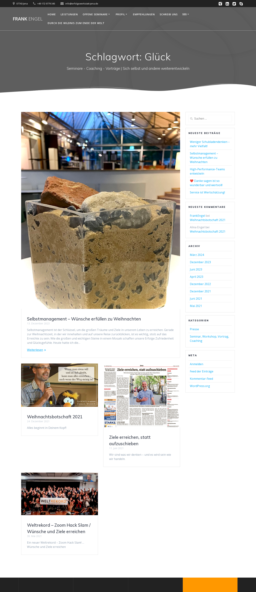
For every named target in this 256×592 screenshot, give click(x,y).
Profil (120, 14)
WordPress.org (200, 386)
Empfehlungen (144, 14)
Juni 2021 (196, 299)
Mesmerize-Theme (213, 575)
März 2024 (197, 255)
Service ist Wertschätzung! (207, 192)
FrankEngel (197, 216)
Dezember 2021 (200, 291)
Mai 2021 (196, 306)
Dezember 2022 (200, 284)
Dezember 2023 (200, 262)
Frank (27, 19)
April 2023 (196, 277)
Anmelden (196, 364)
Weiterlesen (35, 350)
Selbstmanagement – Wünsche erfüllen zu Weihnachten (84, 319)
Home (52, 14)
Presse (194, 329)
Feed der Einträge (201, 371)
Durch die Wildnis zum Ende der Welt (76, 23)
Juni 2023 (196, 269)
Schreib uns (169, 14)
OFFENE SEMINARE (95, 14)
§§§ (184, 14)
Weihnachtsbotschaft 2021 (54, 416)
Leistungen (69, 14)
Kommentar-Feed (201, 379)
